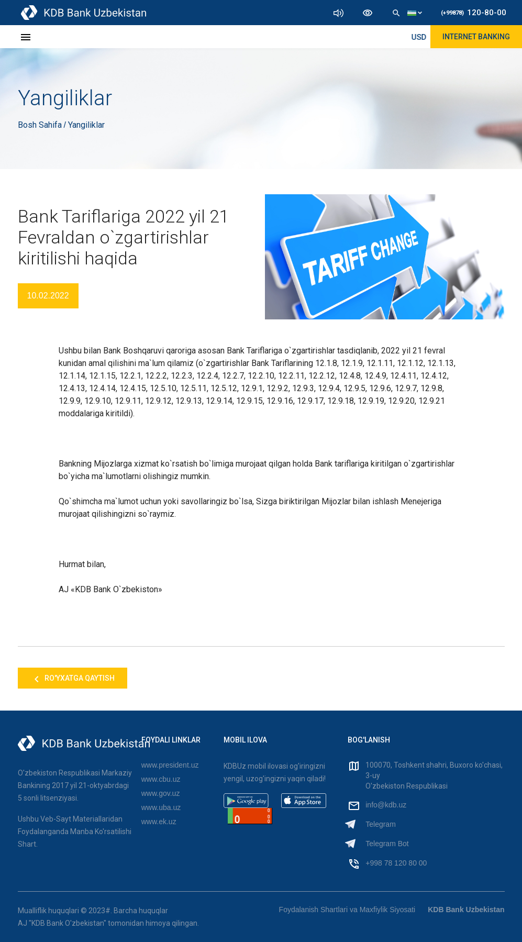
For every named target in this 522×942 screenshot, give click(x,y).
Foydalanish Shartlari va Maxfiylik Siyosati (347, 909)
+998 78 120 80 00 (396, 863)
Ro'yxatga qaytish (72, 679)
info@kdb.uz (385, 805)
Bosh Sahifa (41, 125)
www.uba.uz (161, 807)
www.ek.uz (158, 821)
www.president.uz (170, 765)
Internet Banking (476, 36)
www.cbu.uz (161, 779)
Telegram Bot (386, 843)
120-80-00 (473, 12)
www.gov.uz (160, 793)
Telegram (380, 824)
